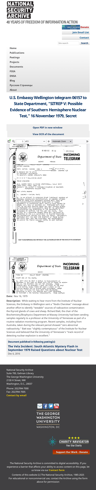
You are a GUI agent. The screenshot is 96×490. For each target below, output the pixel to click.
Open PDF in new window (47, 127)
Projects (14, 62)
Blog (12, 80)
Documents (16, 66)
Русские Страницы (21, 85)
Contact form (57, 470)
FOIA (12, 71)
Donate (84, 27)
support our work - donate (72, 452)
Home (13, 48)
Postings (15, 57)
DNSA (13, 75)
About (13, 89)
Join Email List (81, 32)
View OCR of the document (48, 134)
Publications (17, 52)
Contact (84, 37)
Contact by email (16, 395)
